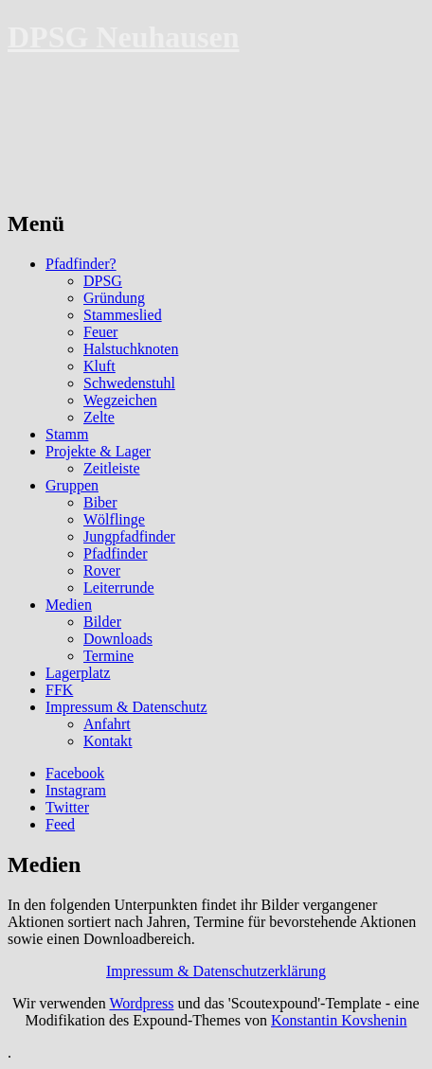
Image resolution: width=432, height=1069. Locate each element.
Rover (101, 570)
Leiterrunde (118, 587)
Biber (100, 502)
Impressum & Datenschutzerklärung (216, 971)
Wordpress (141, 1003)
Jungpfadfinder (129, 536)
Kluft (99, 366)
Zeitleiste (111, 468)
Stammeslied (122, 315)
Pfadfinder (115, 553)
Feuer (100, 332)
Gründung (114, 298)
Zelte (99, 417)
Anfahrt (107, 724)
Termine (108, 656)
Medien (68, 605)
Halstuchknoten (130, 349)
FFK (59, 690)
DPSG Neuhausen (124, 37)
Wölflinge (114, 519)
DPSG (102, 281)
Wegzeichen (120, 400)
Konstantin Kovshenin (339, 1020)
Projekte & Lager (98, 451)
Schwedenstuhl (129, 383)
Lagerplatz (77, 673)
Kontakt (108, 741)
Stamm (66, 434)
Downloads (118, 639)
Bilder (102, 622)
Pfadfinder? (81, 264)
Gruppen (72, 485)
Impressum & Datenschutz (126, 707)
